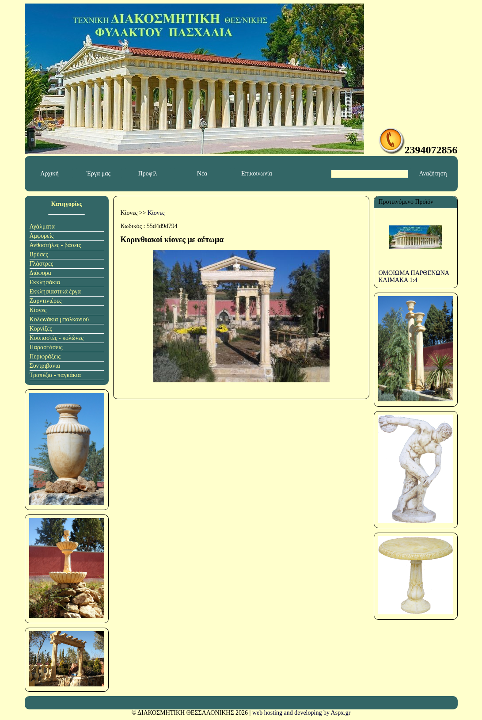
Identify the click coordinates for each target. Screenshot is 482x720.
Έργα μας (98, 173)
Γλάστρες (41, 263)
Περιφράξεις (45, 356)
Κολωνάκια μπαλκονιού (59, 319)
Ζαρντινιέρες (46, 300)
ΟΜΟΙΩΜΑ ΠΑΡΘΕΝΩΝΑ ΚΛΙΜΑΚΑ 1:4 (414, 276)
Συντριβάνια (45, 365)
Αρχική (49, 173)
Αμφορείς (42, 235)
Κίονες (38, 310)
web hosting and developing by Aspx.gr (301, 712)
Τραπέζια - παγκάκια (55, 375)
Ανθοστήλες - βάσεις (55, 245)
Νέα (202, 173)
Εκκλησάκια (45, 282)
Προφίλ (147, 173)
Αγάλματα (42, 226)
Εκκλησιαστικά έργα (55, 291)
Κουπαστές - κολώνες (56, 338)
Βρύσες (39, 254)
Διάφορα (41, 273)
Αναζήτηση (433, 173)
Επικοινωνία (256, 173)
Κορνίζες (41, 328)
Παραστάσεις (46, 347)
